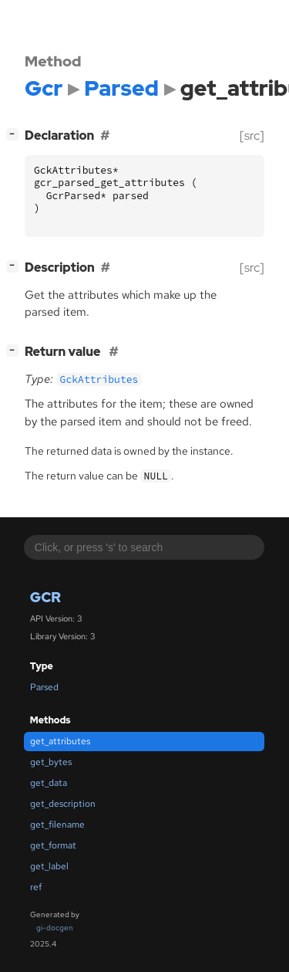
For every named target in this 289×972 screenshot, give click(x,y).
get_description (63, 804)
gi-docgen (54, 928)
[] (15, 134)
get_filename (57, 824)
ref (36, 887)
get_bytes (51, 762)
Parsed (44, 687)
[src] (252, 135)
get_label (49, 866)
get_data (48, 783)
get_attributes (60, 741)
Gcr (45, 597)
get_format (53, 845)
